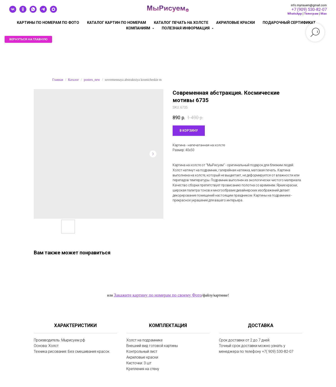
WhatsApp (294, 13)
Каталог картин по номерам (116, 22)
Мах (323, 13)
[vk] (12, 11)
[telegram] (43, 11)
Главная (57, 79)
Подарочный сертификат (289, 22)
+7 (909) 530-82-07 (309, 9)
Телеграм (311, 13)
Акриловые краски (235, 22)
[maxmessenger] (53, 11)
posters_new (92, 79)
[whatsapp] (33, 11)
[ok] (22, 11)
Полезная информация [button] (186, 28)
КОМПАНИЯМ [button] (138, 28)
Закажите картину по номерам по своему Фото (158, 295)
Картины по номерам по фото (48, 22)
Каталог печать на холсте (181, 22)
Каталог (73, 79)
